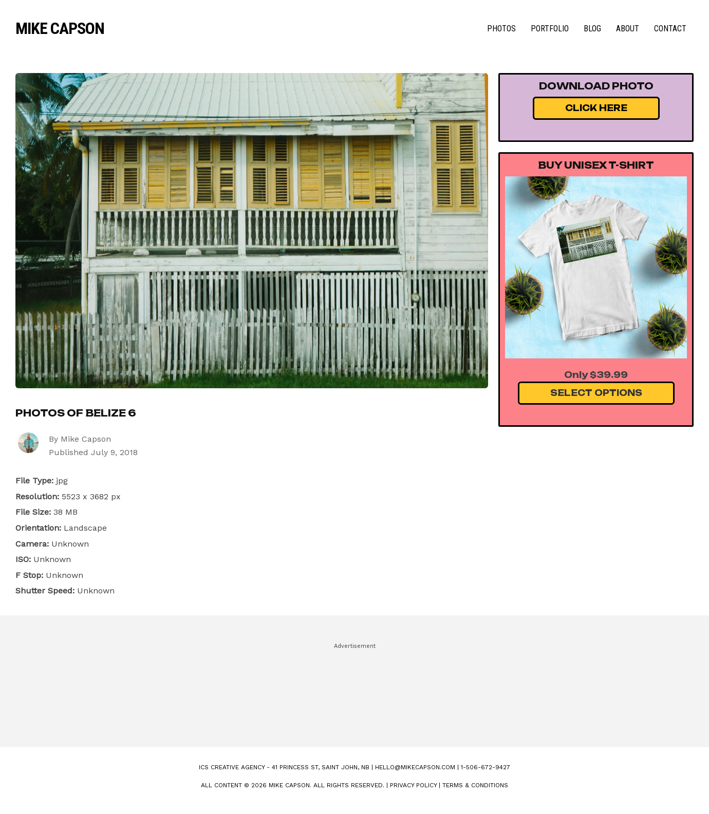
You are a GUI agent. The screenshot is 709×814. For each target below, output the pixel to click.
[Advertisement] (354, 690)
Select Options (596, 393)
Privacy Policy (413, 785)
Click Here (596, 108)
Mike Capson (59, 28)
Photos (501, 28)
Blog (592, 28)
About (627, 28)
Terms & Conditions (475, 785)
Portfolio (550, 28)
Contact (670, 28)
